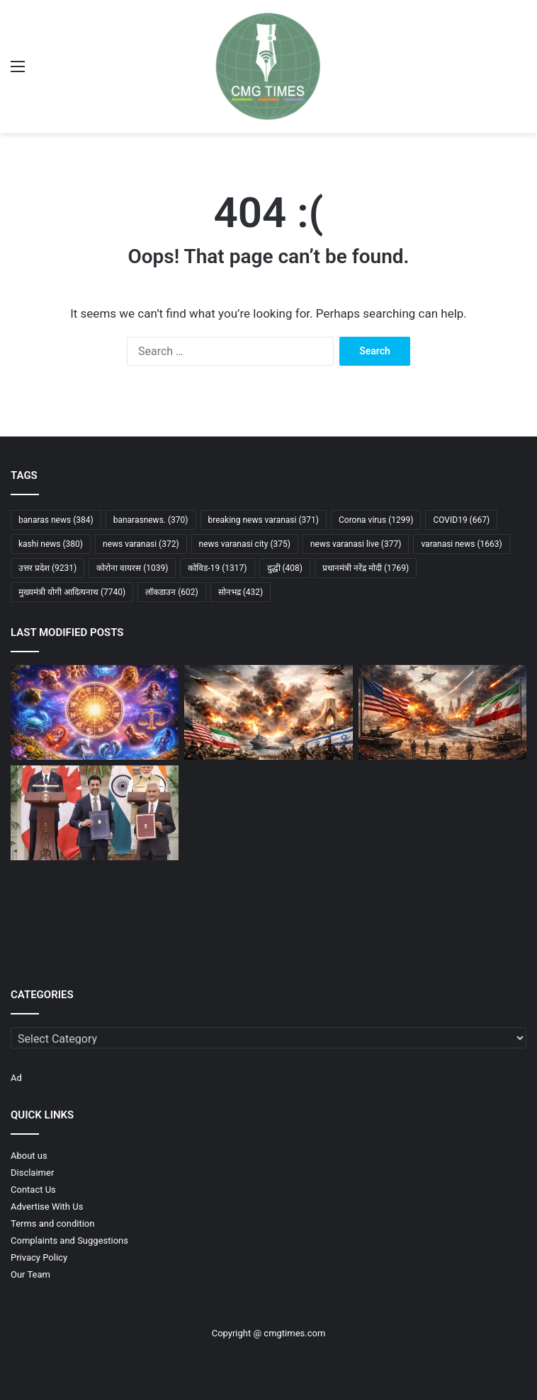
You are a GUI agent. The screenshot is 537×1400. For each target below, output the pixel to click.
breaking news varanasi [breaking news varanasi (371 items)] (263, 520)
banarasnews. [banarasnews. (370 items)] (150, 520)
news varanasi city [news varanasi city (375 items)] (244, 544)
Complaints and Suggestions (69, 1240)
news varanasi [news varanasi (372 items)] (141, 544)
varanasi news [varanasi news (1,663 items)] (461, 544)
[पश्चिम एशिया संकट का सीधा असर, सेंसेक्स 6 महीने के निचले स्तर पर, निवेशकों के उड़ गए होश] (268, 913)
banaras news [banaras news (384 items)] (56, 520)
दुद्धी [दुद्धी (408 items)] (285, 568)
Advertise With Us (47, 1206)
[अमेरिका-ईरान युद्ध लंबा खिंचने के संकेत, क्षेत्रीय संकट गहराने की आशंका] (442, 712)
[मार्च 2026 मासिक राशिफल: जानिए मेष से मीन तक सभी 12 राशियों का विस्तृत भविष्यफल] (95, 712)
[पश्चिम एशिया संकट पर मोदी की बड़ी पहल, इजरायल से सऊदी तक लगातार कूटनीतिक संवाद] (442, 812)
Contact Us (33, 1189)
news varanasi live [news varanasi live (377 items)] (355, 544)
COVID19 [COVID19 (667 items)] (461, 520)
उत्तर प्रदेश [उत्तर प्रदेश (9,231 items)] (47, 568)
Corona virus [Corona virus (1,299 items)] (376, 520)
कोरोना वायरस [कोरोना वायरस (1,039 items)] (132, 568)
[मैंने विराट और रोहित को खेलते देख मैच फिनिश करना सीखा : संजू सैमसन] (442, 913)
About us (29, 1155)
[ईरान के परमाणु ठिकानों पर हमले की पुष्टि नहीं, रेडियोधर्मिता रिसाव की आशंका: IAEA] (268, 812)
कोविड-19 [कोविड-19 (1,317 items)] (217, 568)
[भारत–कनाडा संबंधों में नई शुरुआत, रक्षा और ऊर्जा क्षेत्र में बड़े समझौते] (95, 812)
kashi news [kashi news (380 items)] (50, 544)
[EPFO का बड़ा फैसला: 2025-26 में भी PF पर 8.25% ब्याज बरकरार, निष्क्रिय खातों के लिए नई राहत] (95, 913)
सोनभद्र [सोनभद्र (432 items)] (241, 592)
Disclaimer (32, 1172)
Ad (16, 1077)
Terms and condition (52, 1223)
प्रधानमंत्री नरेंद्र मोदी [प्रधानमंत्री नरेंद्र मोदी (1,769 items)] (365, 568)
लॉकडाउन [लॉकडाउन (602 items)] (171, 592)
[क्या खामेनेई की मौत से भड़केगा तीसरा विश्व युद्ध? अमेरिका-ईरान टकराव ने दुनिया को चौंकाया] (268, 712)
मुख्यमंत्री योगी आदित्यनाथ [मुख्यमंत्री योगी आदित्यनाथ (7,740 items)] (71, 592)
